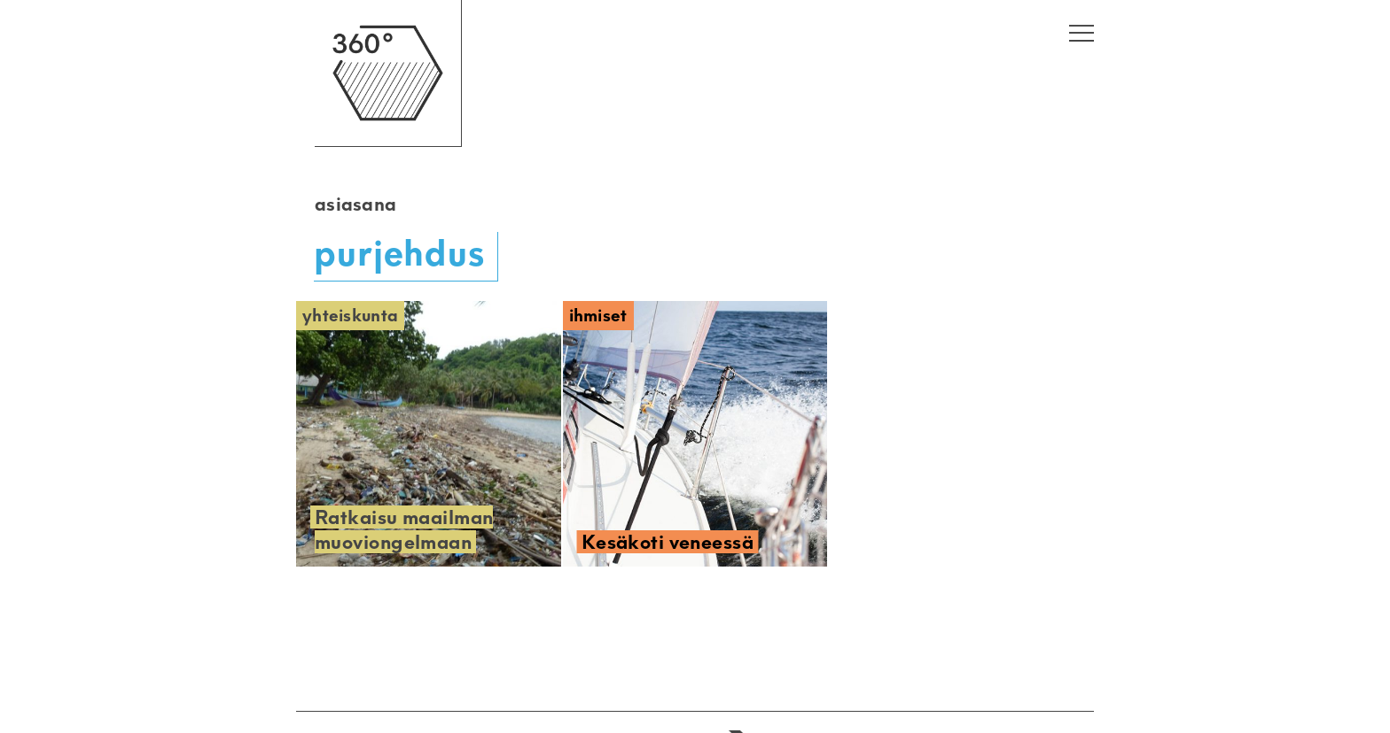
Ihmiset (598, 315)
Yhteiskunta (350, 315)
